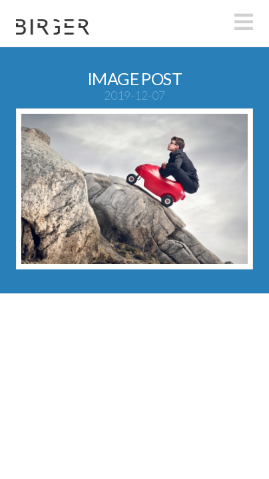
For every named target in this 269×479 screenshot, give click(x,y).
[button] (243, 22)
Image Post (134, 78)
